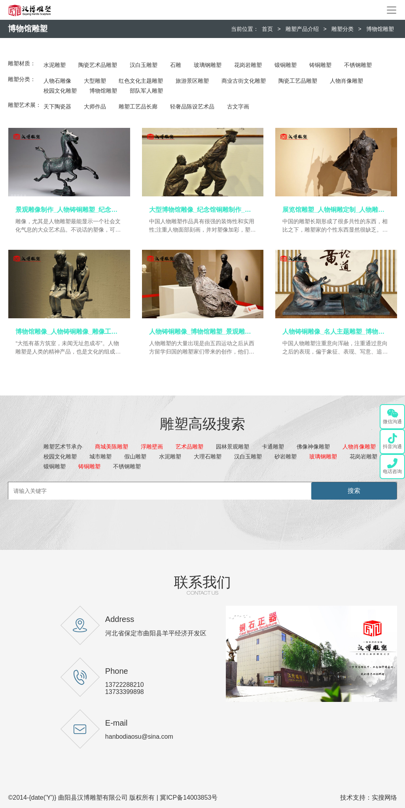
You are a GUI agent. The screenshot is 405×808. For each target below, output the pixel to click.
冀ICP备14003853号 (189, 797)
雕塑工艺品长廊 (138, 106)
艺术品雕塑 (189, 446)
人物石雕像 (57, 81)
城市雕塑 (100, 456)
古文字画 (238, 106)
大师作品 (95, 106)
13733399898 (124, 691)
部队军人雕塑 (146, 90)
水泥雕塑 (55, 65)
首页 (267, 29)
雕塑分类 (342, 29)
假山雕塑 (135, 456)
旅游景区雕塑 (192, 81)
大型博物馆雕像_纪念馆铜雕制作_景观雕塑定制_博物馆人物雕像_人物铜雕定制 (202, 209)
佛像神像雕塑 (313, 446)
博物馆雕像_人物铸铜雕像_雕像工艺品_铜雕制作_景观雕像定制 (69, 331)
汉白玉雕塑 (143, 65)
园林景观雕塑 (232, 446)
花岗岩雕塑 (248, 65)
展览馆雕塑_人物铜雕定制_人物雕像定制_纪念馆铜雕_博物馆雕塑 (336, 209)
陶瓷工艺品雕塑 (297, 81)
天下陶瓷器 (57, 106)
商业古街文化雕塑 (243, 81)
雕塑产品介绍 (302, 29)
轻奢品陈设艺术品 (192, 106)
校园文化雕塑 (60, 90)
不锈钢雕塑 (358, 65)
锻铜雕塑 (285, 65)
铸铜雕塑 (320, 65)
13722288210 (124, 684)
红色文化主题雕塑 (141, 81)
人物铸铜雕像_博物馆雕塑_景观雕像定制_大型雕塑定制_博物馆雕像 (202, 331)
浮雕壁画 (152, 446)
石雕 (175, 65)
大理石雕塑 (207, 456)
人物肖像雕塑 (346, 81)
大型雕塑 (95, 81)
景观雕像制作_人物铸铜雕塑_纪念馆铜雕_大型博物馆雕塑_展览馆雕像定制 (69, 209)
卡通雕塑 (273, 446)
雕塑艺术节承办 (63, 446)
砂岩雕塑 (285, 456)
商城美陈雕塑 (111, 446)
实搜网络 (384, 797)
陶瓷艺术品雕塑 (97, 65)
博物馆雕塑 (380, 29)
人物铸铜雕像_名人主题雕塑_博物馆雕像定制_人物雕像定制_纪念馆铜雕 (336, 331)
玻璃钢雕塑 (207, 65)
